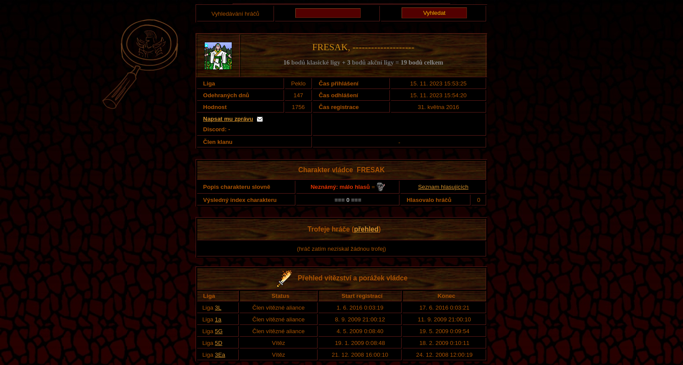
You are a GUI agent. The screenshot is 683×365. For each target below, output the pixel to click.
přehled (366, 229)
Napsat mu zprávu (228, 119)
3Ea (220, 354)
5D (218, 343)
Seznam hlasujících (443, 187)
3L (218, 307)
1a (218, 319)
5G (219, 331)
